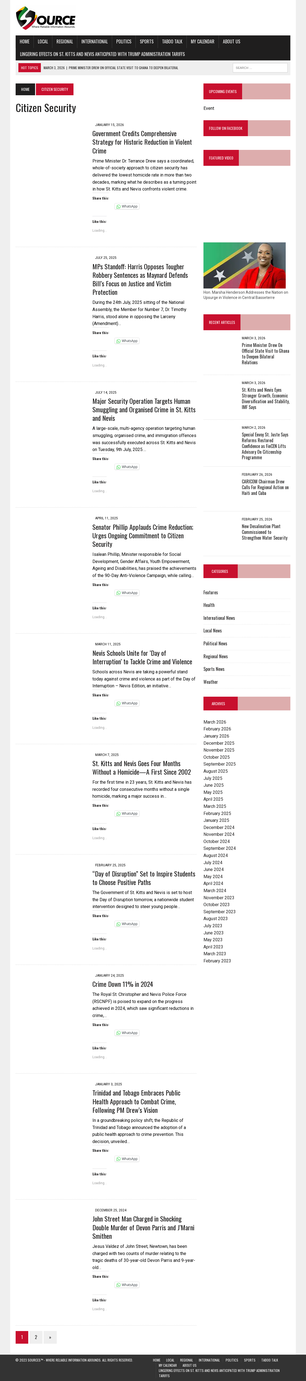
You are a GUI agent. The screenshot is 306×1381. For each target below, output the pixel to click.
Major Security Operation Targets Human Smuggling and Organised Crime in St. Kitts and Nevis (143, 409)
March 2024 (214, 890)
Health (209, 605)
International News (219, 618)
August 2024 (215, 855)
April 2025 (213, 799)
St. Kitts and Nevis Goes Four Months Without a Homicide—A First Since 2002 (141, 767)
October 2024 (216, 841)
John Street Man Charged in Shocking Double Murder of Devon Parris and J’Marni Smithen (143, 1227)
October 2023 (216, 904)
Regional (64, 41)
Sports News (214, 669)
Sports (146, 41)
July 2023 (212, 926)
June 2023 (213, 932)
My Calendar (202, 41)
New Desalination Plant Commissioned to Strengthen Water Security (264, 532)
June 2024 (213, 869)
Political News (215, 643)
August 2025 (215, 771)
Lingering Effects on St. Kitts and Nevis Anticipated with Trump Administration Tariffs (102, 54)
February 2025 (217, 813)
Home (24, 41)
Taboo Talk (172, 41)
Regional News (215, 656)
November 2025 (218, 750)
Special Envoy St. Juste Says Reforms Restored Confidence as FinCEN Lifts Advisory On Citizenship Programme (265, 446)
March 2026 (214, 722)
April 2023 (213, 946)
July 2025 (212, 778)
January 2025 (216, 820)
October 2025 (216, 757)
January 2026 (216, 736)
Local (43, 41)
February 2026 (217, 729)
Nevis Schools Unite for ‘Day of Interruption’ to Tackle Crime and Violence (142, 657)
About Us (231, 41)
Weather (210, 682)
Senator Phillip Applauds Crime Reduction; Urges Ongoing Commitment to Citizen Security (142, 535)
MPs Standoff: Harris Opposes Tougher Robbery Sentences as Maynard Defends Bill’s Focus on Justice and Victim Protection (140, 279)
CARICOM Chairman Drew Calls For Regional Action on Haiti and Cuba (265, 487)
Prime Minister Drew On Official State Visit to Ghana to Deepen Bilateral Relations (265, 354)
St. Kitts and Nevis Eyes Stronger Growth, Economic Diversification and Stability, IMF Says (266, 398)
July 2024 (212, 862)
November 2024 (218, 834)
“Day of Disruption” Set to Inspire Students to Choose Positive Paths (143, 878)
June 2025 (213, 785)
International (94, 41)
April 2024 (213, 883)
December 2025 (218, 743)
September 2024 (219, 848)
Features (210, 592)
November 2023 (218, 897)
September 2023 (219, 911)
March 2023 (214, 954)
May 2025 (213, 792)
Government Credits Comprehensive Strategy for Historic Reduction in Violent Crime (142, 141)
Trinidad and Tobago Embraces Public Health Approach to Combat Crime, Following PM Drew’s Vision (136, 1101)
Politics (123, 41)
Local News (212, 631)
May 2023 (213, 940)
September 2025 (219, 764)
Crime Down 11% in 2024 (122, 984)
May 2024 (213, 876)
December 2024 (218, 827)
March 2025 (214, 806)
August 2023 (215, 918)
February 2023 (217, 960)
